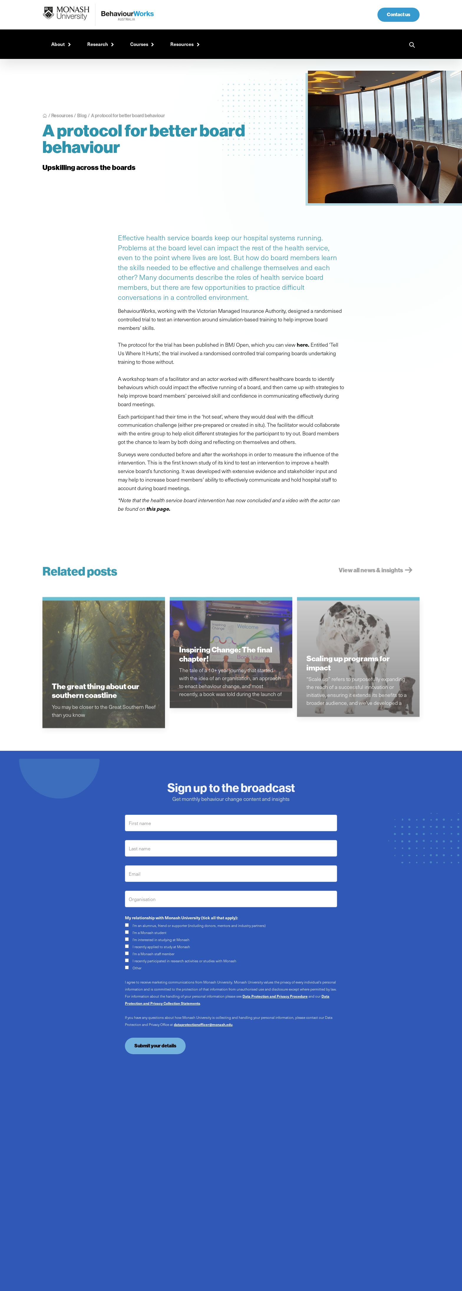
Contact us (398, 14)
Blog (82, 115)
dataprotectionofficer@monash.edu (203, 1024)
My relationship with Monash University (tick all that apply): (181, 917)
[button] (60, 44)
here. (303, 344)
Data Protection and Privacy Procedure (275, 996)
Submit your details (155, 1046)
